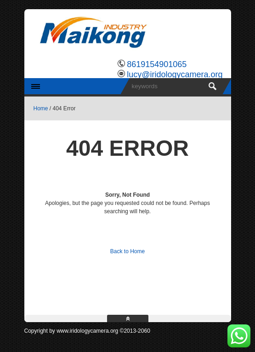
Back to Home (127, 251)
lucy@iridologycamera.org (174, 74)
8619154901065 (157, 64)
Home (41, 108)
